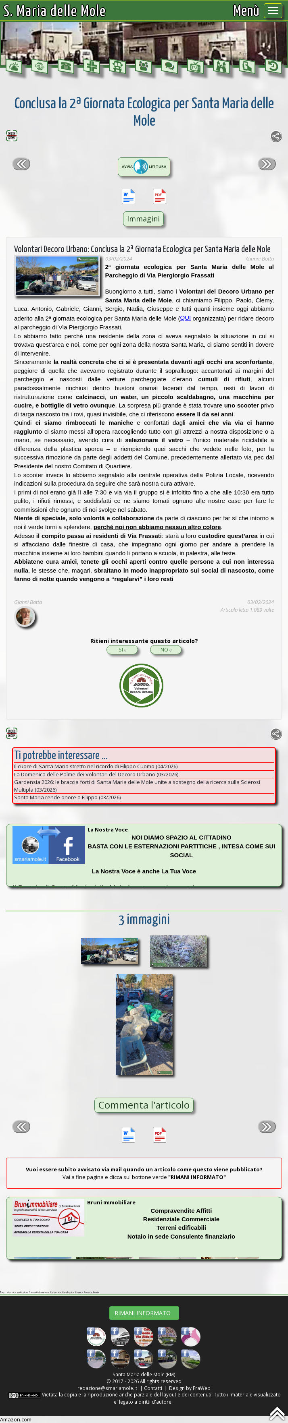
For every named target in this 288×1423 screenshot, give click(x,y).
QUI (185, 317)
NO (166, 649)
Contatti (153, 1388)
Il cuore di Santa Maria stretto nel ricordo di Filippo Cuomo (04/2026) (95, 766)
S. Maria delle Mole (55, 11)
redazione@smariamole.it (107, 1388)
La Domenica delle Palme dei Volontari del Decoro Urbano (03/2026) (96, 774)
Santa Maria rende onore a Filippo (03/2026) (67, 797)
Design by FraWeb (190, 1388)
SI (122, 649)
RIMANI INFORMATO (144, 1313)
